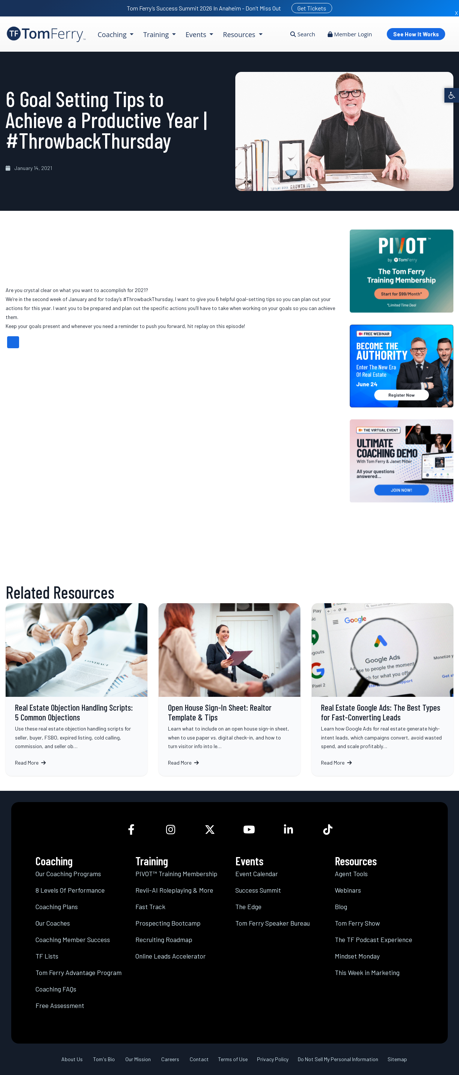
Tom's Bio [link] (104, 1059)
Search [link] (302, 34)
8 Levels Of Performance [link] (70, 890)
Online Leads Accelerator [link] (170, 956)
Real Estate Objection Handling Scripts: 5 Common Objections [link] (76, 689)
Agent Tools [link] (351, 873)
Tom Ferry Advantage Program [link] (79, 972)
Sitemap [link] (397, 1059)
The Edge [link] (248, 906)
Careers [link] (170, 1059)
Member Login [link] (350, 34)
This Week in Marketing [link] (367, 972)
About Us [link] (72, 1059)
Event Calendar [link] (256, 873)
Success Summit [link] (258, 890)
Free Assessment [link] (60, 1005)
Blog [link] (341, 906)
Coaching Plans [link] (57, 906)
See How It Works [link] (416, 34)
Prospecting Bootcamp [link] (168, 923)
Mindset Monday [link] (357, 956)
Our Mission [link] (138, 1059)
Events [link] (197, 34)
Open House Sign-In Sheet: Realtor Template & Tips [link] (229, 689)
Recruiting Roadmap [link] (163, 939)
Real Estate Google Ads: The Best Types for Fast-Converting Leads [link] (382, 689)
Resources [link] (240, 34)
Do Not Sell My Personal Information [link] (338, 1059)
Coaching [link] (113, 34)
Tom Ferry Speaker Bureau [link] (272, 923)
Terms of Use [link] (233, 1059)
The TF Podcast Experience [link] (373, 939)
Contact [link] (199, 1059)
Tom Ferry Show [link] (357, 923)
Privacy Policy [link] (272, 1059)
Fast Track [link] (150, 906)
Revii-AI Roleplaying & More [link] (174, 890)
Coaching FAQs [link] (56, 989)
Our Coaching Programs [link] (68, 873)
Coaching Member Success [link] (73, 939)
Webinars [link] (348, 890)
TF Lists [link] (47, 956)
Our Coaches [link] (53, 923)
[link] (451, 95)
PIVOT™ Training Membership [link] (176, 873)
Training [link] (157, 34)
